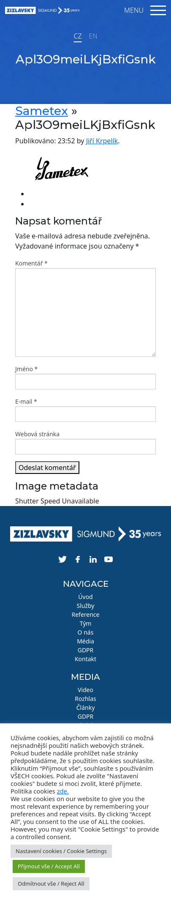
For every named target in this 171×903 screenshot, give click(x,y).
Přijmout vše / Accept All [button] (49, 866)
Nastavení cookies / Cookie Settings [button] (61, 851)
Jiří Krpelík (102, 140)
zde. (63, 791)
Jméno (26, 369)
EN (93, 36)
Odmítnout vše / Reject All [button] (51, 883)
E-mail (26, 401)
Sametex (41, 111)
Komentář (31, 263)
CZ (77, 36)
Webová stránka (37, 434)
